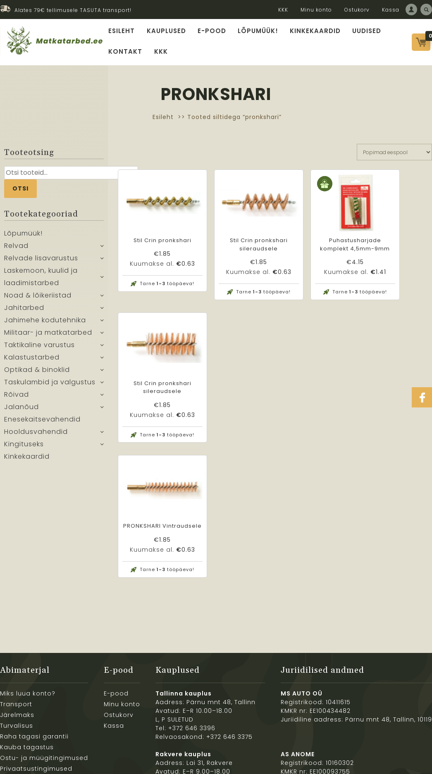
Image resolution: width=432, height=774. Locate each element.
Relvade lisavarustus (41, 261)
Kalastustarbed (32, 360)
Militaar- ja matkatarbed (48, 335)
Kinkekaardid (312, 31)
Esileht (123, 31)
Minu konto (316, 9)
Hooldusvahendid (36, 434)
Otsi (20, 191)
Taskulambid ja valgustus (49, 385)
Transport (16, 607)
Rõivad (16, 397)
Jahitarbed (24, 310)
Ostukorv (357, 9)
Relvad (16, 248)
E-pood (211, 31)
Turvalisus (16, 628)
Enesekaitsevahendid (42, 422)
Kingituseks (24, 447)
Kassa (390, 9)
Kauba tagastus (27, 649)
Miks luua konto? (27, 596)
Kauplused (167, 31)
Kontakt (126, 54)
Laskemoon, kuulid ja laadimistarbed (41, 280)
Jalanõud (21, 409)
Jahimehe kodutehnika (45, 323)
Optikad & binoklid (37, 372)
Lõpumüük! (256, 31)
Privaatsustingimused (36, 671)
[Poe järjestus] (394, 154)
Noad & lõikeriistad (38, 298)
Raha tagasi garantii (34, 639)
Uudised (362, 31)
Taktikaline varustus (39, 347)
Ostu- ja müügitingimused (44, 660)
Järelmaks (17, 617)
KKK (283, 9)
